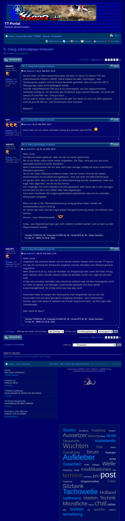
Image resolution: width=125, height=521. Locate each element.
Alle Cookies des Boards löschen (74, 364)
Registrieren (101, 41)
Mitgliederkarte (54, 41)
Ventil (111, 435)
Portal (11, 36)
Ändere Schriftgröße (117, 35)
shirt (64, 510)
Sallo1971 (31, 149)
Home (31, 372)
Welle (109, 464)
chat (101, 503)
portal (112, 458)
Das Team (53, 364)
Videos (91, 505)
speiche (99, 509)
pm (96, 475)
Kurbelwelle (105, 440)
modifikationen (96, 469)
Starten (69, 430)
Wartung (94, 436)
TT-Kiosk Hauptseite (31, 403)
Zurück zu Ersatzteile (15, 344)
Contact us (31, 383)
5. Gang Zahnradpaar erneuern (29, 49)
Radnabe (110, 452)
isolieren (112, 510)
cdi (89, 510)
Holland (108, 492)
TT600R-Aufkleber (31, 393)
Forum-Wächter (21, 53)
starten (90, 498)
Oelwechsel (67, 482)
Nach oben (119, 114)
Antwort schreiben (13, 60)
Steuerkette (71, 441)
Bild (114, 470)
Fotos (112, 481)
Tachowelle (80, 491)
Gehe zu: (67, 345)
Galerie (77, 41)
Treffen (86, 465)
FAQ (68, 41)
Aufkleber (79, 457)
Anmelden (115, 41)
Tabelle (77, 470)
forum (93, 452)
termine (73, 475)
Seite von (97, 60)
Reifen (113, 447)
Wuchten (75, 446)
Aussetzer (75, 435)
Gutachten (72, 464)
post (108, 474)
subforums (72, 498)
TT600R (37, 36)
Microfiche (75, 504)
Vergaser (112, 431)
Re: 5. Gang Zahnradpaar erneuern (38, 66)
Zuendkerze (83, 431)
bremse (76, 509)
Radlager (96, 465)
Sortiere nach (81, 331)
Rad (100, 447)
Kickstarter (88, 477)
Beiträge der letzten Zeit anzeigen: (40, 331)
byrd (29, 124)
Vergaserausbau (90, 481)
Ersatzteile (57, 36)
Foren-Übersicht (24, 36)
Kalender (88, 41)
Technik (46, 36)
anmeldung (73, 514)
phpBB (80, 369)
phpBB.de (101, 371)
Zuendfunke (71, 452)
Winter (102, 436)
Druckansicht (111, 35)
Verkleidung (67, 470)
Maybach (30, 71)
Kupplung (98, 430)
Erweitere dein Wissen (31, 413)
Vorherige (10, 331)
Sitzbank (73, 486)
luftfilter (112, 504)
